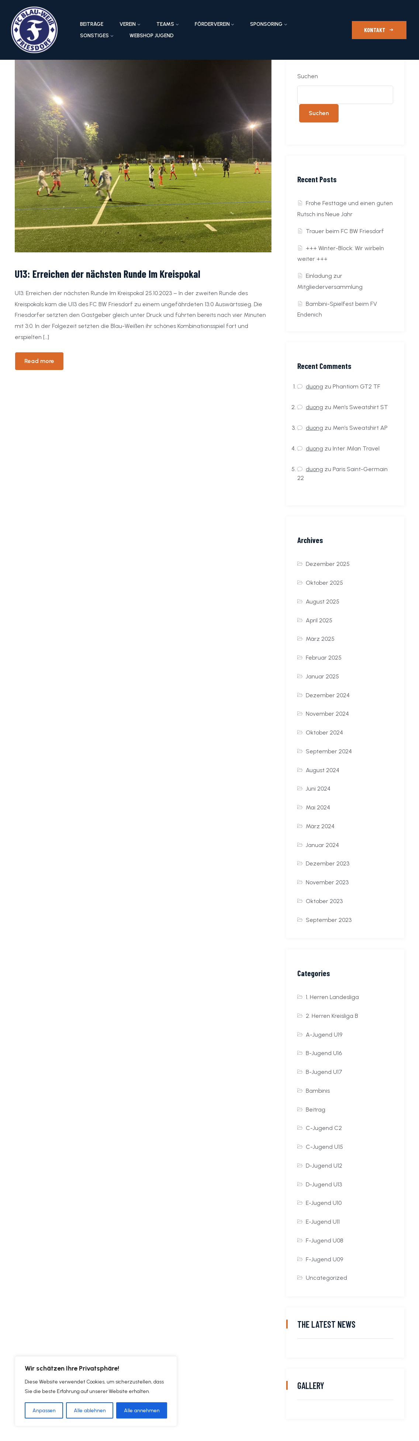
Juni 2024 (318, 788)
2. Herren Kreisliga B (332, 1015)
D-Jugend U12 (324, 1165)
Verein (128, 24)
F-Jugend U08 (324, 1240)
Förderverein (212, 24)
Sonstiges (94, 35)
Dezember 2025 (328, 563)
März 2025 (320, 638)
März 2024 (320, 826)
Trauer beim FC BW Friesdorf (345, 231)
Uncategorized (326, 1277)
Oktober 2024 (324, 732)
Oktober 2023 (324, 901)
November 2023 (327, 882)
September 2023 (329, 919)
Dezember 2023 (327, 863)
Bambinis (318, 1090)
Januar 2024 (322, 845)
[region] (96, 1391)
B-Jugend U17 (324, 1071)
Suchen (307, 76)
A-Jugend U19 (324, 1034)
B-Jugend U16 (324, 1053)
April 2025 (319, 620)
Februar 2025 (324, 657)
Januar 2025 (322, 676)
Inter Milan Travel (356, 448)
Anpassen (44, 1410)
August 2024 (322, 770)
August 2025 (322, 601)
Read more (39, 360)
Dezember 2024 (328, 695)
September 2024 (329, 751)
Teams (165, 24)
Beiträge (91, 24)
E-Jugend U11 (323, 1221)
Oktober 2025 (324, 582)
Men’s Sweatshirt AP (360, 427)
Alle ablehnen (90, 1410)
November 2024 (327, 713)
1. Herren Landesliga (332, 997)
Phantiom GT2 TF (356, 386)
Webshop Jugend (151, 35)
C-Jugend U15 (324, 1146)
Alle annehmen (142, 1410)
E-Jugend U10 (324, 1202)
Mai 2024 (318, 807)
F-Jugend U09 (324, 1259)
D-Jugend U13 (324, 1184)
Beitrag (315, 1109)
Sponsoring (266, 24)
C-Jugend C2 (324, 1127)
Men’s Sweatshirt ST (360, 407)
